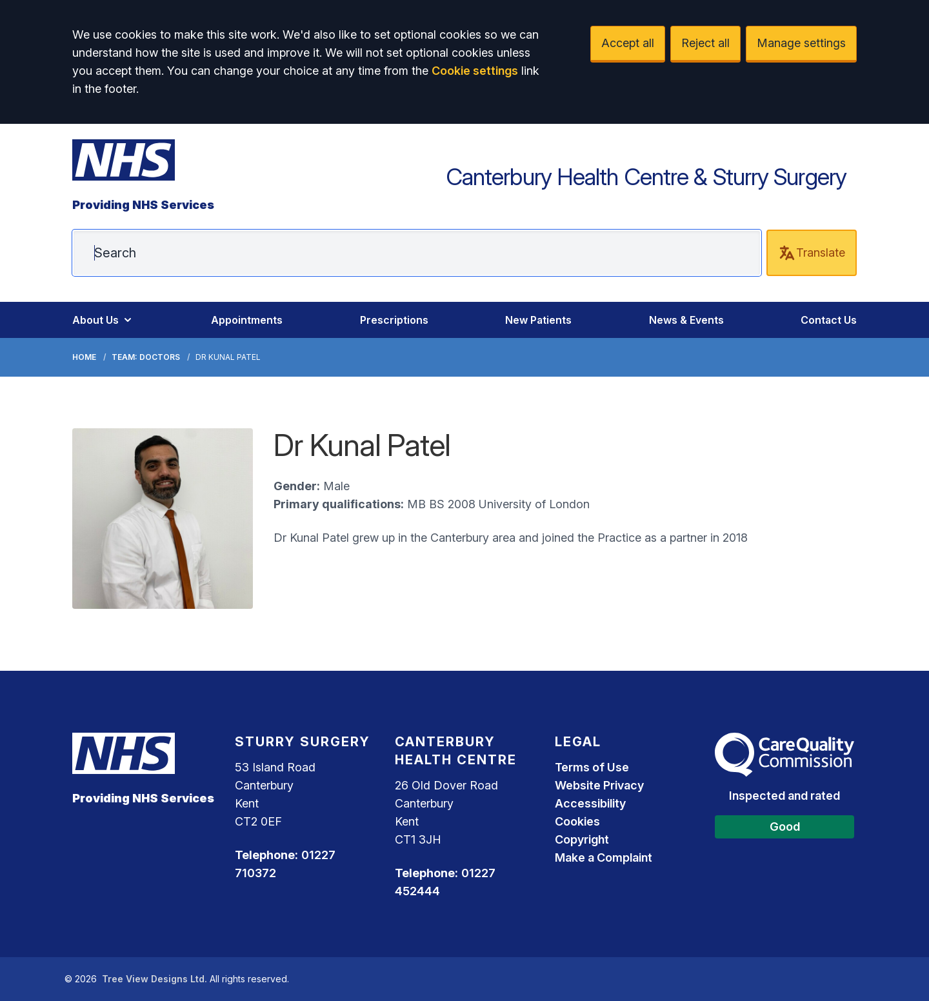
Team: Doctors (146, 357)
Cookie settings (475, 70)
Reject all (705, 43)
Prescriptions (394, 319)
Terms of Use (592, 767)
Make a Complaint (603, 857)
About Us (103, 319)
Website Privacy (599, 785)
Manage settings (801, 43)
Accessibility (590, 803)
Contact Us (829, 319)
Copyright (582, 839)
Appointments (247, 319)
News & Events (686, 319)
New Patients (538, 319)
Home (84, 357)
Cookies (577, 821)
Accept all (627, 43)
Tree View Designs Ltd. (154, 978)
